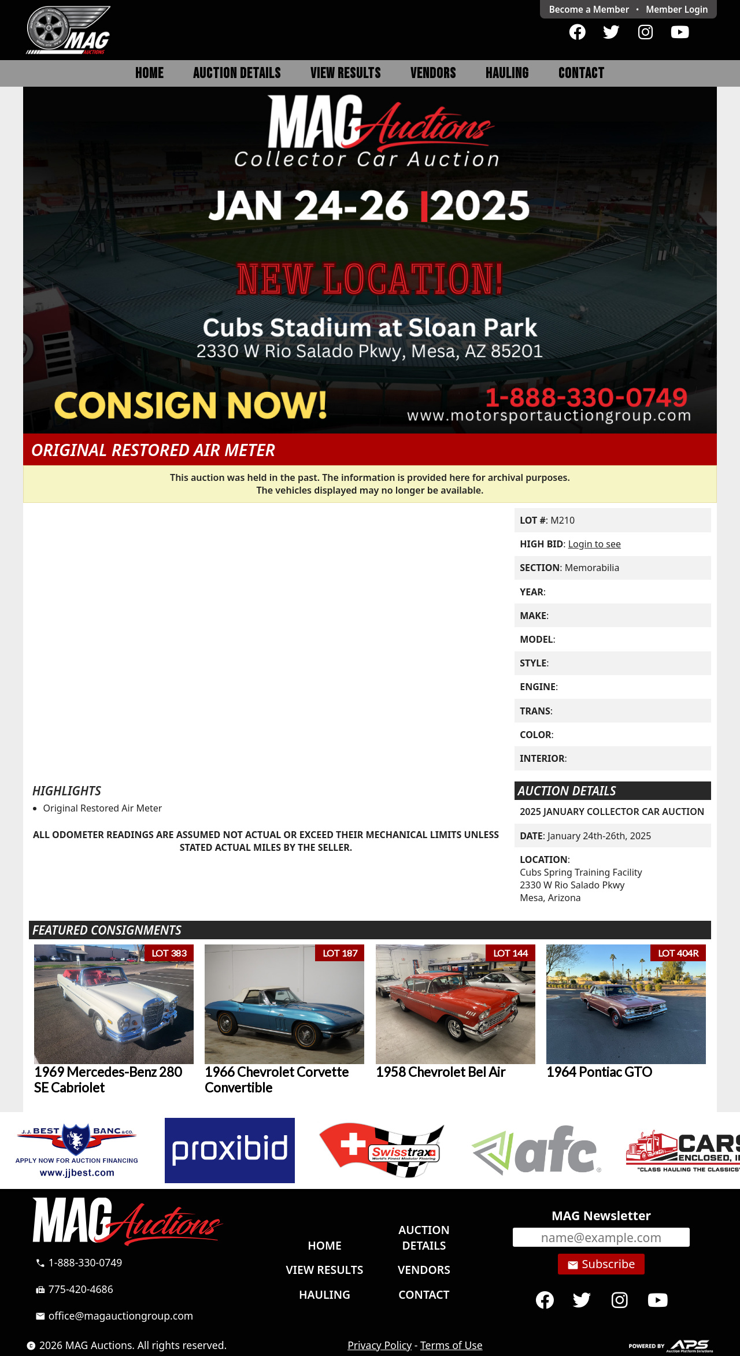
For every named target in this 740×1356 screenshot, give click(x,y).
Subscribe (601, 1264)
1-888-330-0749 (78, 1262)
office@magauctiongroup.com (114, 1315)
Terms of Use (451, 1345)
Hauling (507, 74)
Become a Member (589, 9)
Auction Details (237, 74)
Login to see (594, 544)
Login (677, 9)
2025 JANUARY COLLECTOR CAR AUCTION (612, 811)
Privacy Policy (379, 1345)
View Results (345, 74)
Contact (581, 74)
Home (149, 74)
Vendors (433, 74)
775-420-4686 (74, 1289)
